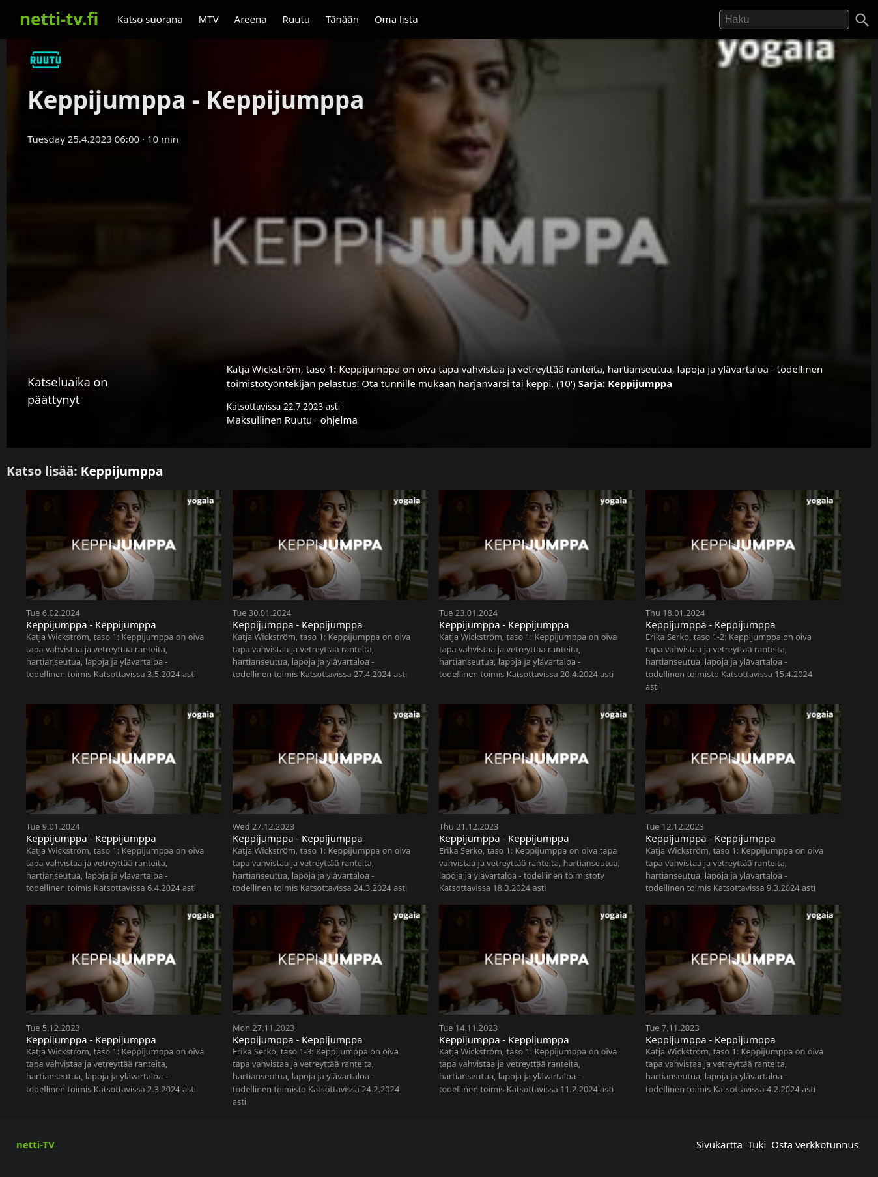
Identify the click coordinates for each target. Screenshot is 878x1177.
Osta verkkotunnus (814, 1144)
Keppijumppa (640, 383)
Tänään (342, 18)
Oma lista (396, 18)
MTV (209, 18)
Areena (250, 18)
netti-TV (35, 1144)
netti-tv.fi (59, 19)
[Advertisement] (439, 249)
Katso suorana (150, 18)
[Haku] (862, 20)
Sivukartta (719, 1144)
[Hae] (784, 19)
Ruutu (297, 18)
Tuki (757, 1144)
